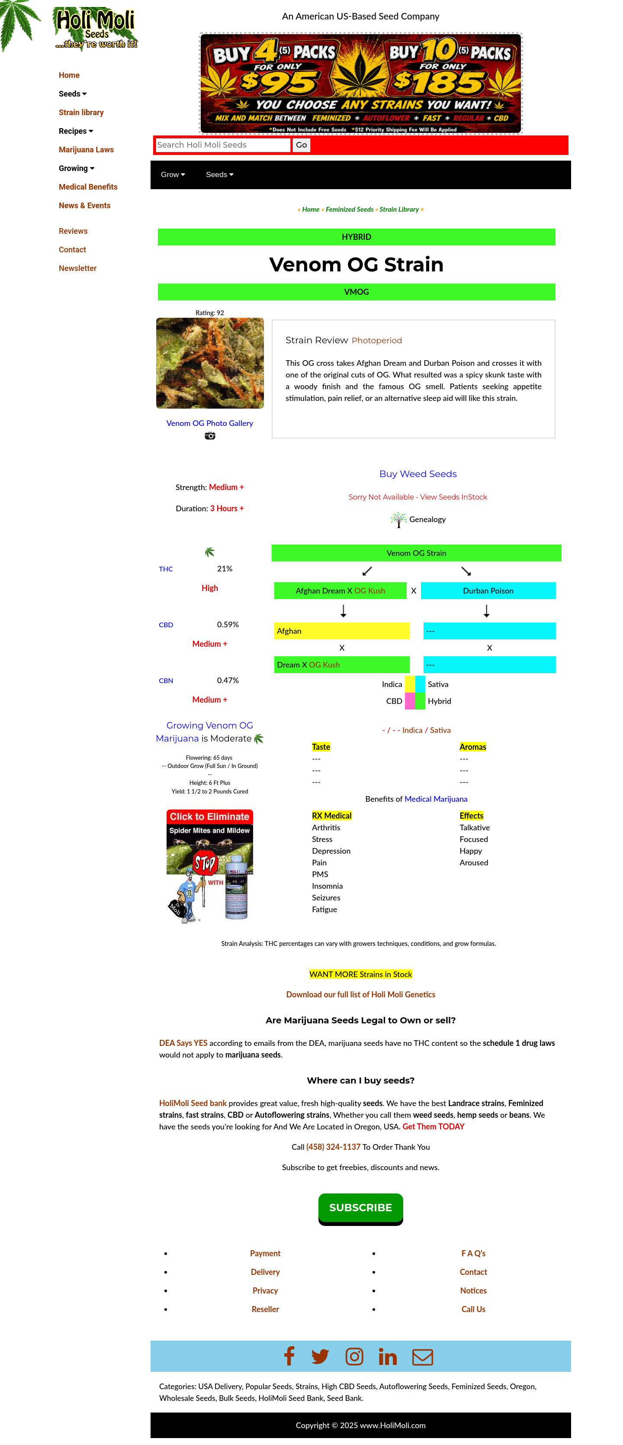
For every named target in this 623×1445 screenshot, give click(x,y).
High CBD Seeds (349, 1386)
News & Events (85, 205)
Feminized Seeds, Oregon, (495, 1386)
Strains (307, 1386)
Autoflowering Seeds (414, 1386)
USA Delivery (221, 1386)
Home (69, 75)
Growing (76, 168)
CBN (167, 680)
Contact (72, 249)
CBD (167, 624)
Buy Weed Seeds (418, 473)
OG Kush (370, 590)
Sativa (440, 730)
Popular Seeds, (270, 1386)
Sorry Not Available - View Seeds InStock (418, 497)
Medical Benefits (88, 186)
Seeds (73, 93)
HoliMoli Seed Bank (292, 1398)
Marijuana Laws (86, 149)
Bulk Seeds (238, 1398)
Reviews (73, 230)
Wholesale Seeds (188, 1398)
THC (166, 568)
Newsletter (77, 268)
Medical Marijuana (436, 798)
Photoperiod (377, 340)
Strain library (81, 112)
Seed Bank (345, 1398)
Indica (413, 730)
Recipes (76, 130)
